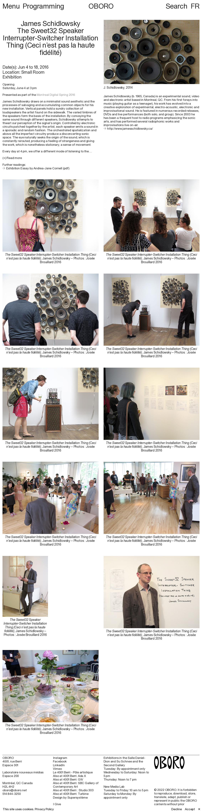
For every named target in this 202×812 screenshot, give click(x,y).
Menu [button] (11, 6)
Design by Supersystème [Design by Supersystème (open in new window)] (70, 797)
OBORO (100, 6)
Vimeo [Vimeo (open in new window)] (57, 769)
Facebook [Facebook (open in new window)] (60, 761)
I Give (57, 804)
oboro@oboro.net (14, 790)
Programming (43, 6)
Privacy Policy (44, 809)
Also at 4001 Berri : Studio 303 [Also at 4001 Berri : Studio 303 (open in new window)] (73, 790)
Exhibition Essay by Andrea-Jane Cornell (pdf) (37, 168)
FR (195, 6)
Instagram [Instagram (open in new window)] (60, 758)
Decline (176, 809)
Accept (190, 809)
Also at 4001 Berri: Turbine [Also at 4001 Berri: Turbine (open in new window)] (70, 794)
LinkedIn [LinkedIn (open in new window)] (59, 765)
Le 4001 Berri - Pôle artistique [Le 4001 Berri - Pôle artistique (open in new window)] (73, 772)
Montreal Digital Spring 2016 (56, 95)
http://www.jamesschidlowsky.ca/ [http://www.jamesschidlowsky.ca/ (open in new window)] (130, 128)
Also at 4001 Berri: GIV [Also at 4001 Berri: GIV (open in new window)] (68, 779)
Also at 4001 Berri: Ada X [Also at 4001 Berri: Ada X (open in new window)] (69, 776)
